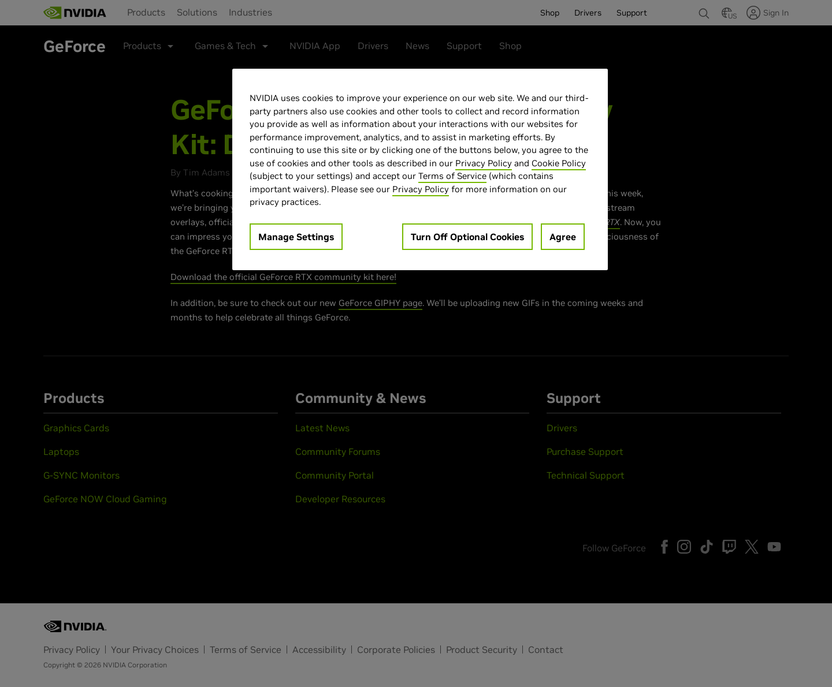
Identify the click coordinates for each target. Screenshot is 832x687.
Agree (562, 236)
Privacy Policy (483, 163)
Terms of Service (452, 175)
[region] (420, 169)
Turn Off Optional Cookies (467, 236)
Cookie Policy (559, 163)
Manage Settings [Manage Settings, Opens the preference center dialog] (296, 236)
